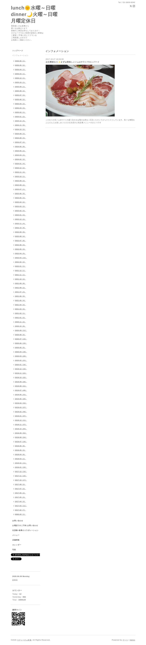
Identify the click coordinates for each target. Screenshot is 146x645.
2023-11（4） (20, 172)
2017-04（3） (20, 501)
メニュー (15, 535)
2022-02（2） (20, 262)
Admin (132, 640)
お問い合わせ (17, 521)
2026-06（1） (20, 61)
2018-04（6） (20, 454)
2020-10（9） (20, 326)
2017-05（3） (20, 497)
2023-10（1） (20, 176)
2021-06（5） (20, 296)
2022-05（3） (20, 249)
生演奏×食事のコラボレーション (25, 530)
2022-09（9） (20, 232)
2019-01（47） (21, 416)
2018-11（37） (21, 424)
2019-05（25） (21, 399)
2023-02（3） (20, 211)
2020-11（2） (20, 322)
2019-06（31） (21, 394)
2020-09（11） (21, 330)
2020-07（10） (21, 339)
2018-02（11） (21, 463)
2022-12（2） (20, 219)
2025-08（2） (20, 91)
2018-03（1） (20, 459)
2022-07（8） (20, 240)
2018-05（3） (20, 450)
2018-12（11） (21, 420)
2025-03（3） (20, 108)
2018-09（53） (21, 433)
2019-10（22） (21, 377)
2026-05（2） (20, 65)
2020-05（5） (20, 347)
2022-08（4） (20, 236)
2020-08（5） (20, 335)
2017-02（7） (20, 510)
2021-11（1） (20, 275)
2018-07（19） (21, 441)
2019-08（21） (21, 386)
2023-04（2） (20, 202)
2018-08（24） (21, 437)
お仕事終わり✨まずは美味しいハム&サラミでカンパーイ (72, 62)
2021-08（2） (20, 287)
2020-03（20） (21, 356)
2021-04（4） (20, 305)
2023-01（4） (20, 215)
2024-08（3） (20, 138)
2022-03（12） (21, 258)
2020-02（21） (21, 360)
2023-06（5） (20, 193)
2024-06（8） (20, 146)
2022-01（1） (20, 266)
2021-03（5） (20, 309)
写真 (14, 550)
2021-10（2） (20, 279)
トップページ (17, 51)
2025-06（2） (20, 99)
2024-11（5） (20, 125)
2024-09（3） (20, 134)
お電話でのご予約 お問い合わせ (25, 525)
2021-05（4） (20, 300)
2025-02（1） (20, 112)
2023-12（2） (20, 168)
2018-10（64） (21, 429)
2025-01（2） (20, 116)
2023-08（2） (20, 185)
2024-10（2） (20, 129)
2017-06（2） (20, 493)
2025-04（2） (20, 104)
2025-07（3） (20, 95)
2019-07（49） (21, 390)
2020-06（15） (21, 343)
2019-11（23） (21, 373)
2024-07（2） (20, 142)
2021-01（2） (20, 317)
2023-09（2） (20, 181)
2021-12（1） (20, 270)
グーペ (125, 640)
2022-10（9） (20, 228)
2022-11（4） (20, 223)
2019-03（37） (21, 407)
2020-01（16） (21, 364)
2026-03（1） (20, 74)
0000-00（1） (20, 514)
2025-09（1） (20, 86)
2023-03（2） (20, 206)
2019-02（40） (21, 412)
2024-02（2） (20, 159)
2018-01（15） (21, 467)
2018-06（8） (20, 446)
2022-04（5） (20, 253)
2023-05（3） (20, 198)
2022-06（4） (20, 245)
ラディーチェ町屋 (24, 640)
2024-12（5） (20, 121)
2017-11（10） (21, 476)
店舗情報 (15, 540)
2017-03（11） (21, 506)
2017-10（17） (21, 480)
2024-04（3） (20, 155)
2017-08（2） (20, 484)
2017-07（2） (20, 489)
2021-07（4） (20, 292)
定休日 (15, 580)
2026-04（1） (20, 69)
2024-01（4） (20, 163)
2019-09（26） (21, 382)
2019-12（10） (21, 369)
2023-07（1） (20, 189)
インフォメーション (20, 55)
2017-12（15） (21, 471)
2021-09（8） (20, 283)
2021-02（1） (20, 313)
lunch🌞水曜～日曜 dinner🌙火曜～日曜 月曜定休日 (34, 14)
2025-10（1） (20, 82)
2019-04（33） (21, 403)
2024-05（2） (20, 151)
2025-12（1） (20, 78)
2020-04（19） (21, 352)
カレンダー (16, 545)
